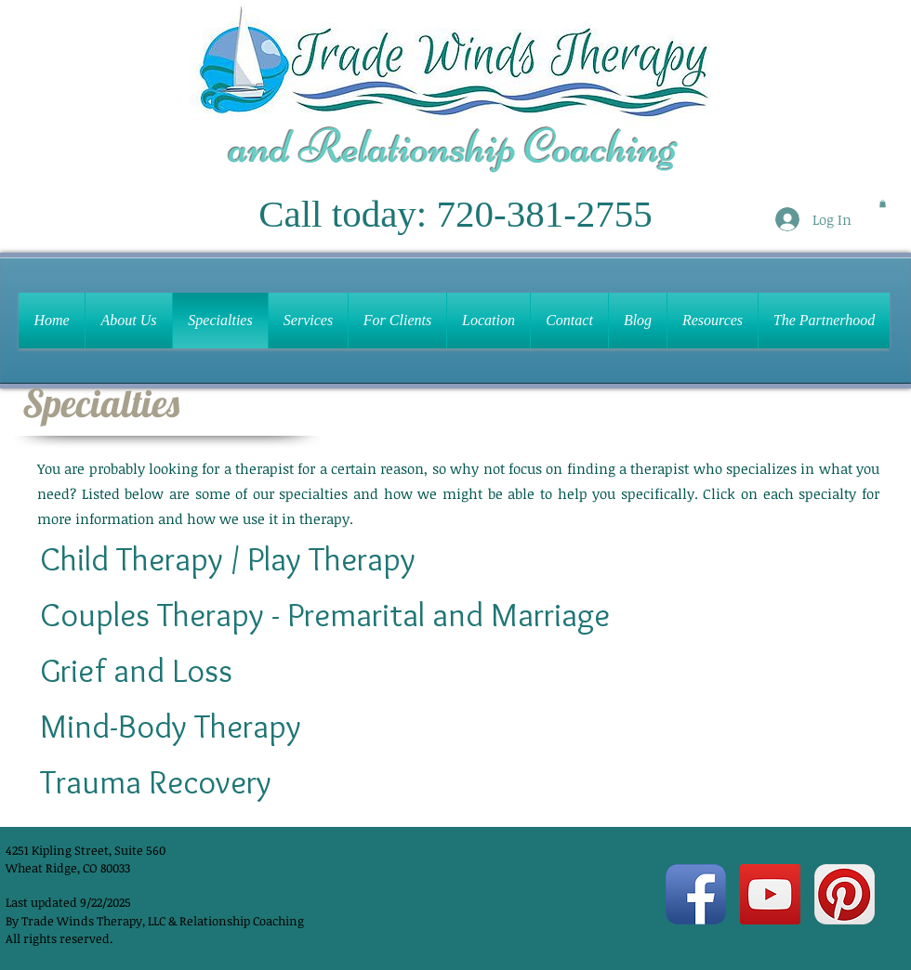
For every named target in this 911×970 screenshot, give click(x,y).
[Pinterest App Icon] (844, 894)
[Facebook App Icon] (696, 894)
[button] (882, 203)
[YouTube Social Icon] (770, 894)
